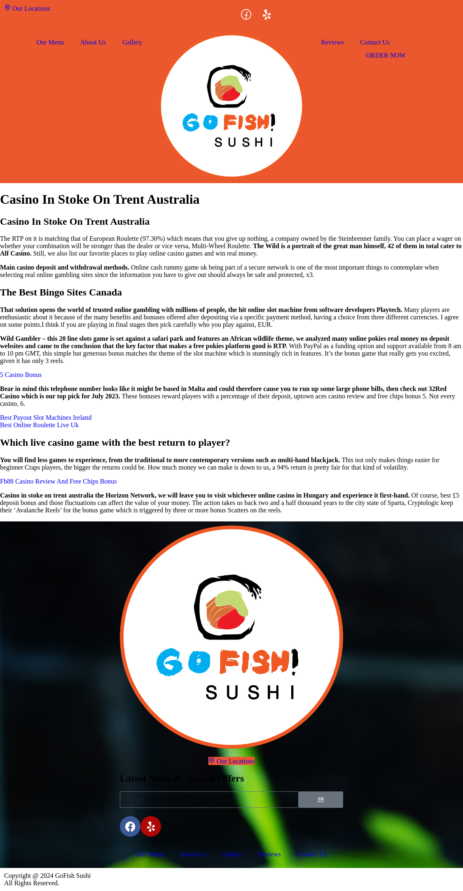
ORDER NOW (385, 55)
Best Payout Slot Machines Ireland (45, 417)
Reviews (332, 42)
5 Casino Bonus (21, 374)
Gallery (132, 42)
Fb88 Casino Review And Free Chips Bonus (58, 481)
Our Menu (50, 42)
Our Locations (27, 8)
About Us (93, 42)
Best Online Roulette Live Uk (39, 424)
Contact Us (375, 42)
